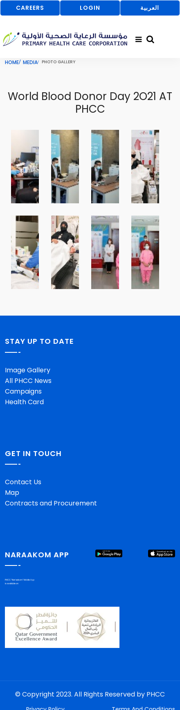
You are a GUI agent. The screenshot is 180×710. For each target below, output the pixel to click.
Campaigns (23, 391)
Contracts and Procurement (51, 503)
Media (30, 62)
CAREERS (30, 8)
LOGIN (90, 8)
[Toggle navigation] (138, 39)
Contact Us (23, 482)
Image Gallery (27, 370)
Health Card (24, 402)
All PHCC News (28, 380)
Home (12, 62)
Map (12, 492)
